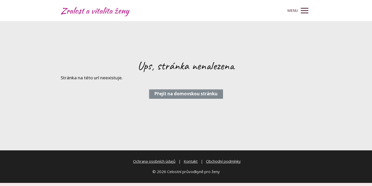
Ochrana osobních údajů (154, 161)
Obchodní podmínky (223, 161)
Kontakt (191, 161)
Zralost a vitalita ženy (95, 10)
